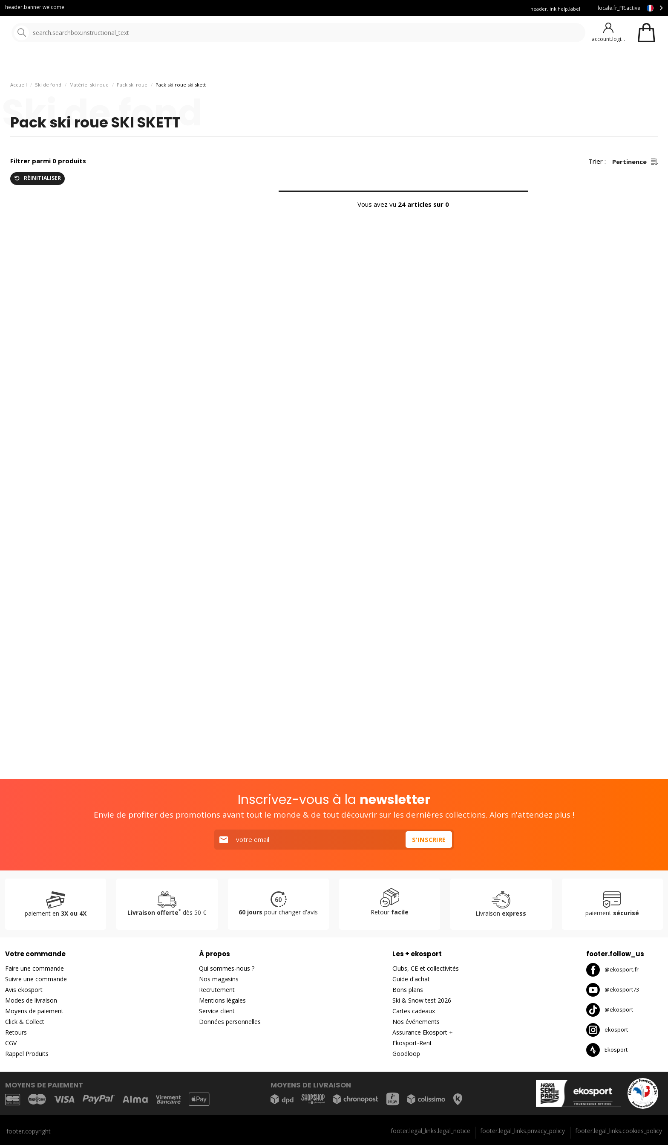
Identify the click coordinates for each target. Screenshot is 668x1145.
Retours (16, 1032)
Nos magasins (219, 979)
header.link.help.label (555, 9)
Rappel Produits (27, 1054)
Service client (332, 9)
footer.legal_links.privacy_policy (522, 1131)
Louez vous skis (430, 9)
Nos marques (264, 63)
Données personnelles (230, 1022)
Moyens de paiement (34, 1011)
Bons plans (375, 63)
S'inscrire (429, 839)
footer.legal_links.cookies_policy (618, 1131)
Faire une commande (34, 968)
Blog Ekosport (379, 9)
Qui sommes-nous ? (226, 968)
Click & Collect (24, 1022)
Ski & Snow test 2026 (421, 1000)
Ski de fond (48, 107)
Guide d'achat (411, 979)
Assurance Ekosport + (488, 9)
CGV (11, 1043)
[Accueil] (50, 33)
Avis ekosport (24, 990)
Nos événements (416, 1022)
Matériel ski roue (89, 107)
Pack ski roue (132, 107)
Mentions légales (222, 1000)
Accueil (18, 107)
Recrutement (217, 990)
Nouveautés (317, 63)
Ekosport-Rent (412, 1043)
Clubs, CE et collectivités (425, 968)
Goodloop (406, 1054)
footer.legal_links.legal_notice (430, 1131)
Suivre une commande (36, 979)
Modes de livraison (31, 1000)
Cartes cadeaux (413, 1011)
